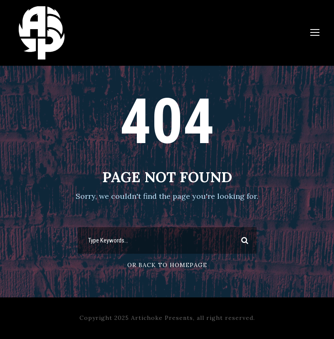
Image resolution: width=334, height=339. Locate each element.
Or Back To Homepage (167, 265)
